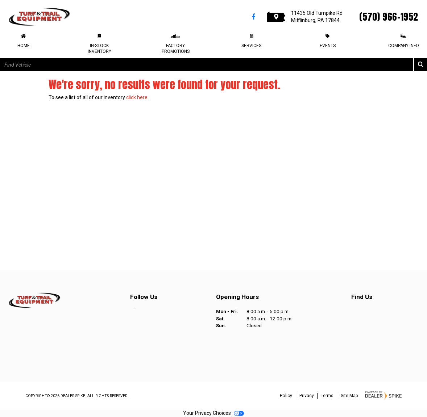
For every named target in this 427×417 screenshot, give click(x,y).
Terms (327, 395)
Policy (286, 395)
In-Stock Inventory (99, 48)
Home (23, 45)
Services (251, 45)
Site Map (349, 395)
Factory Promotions (176, 48)
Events (328, 45)
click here (137, 97)
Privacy (306, 395)
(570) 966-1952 (388, 17)
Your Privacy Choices (213, 413)
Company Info (403, 45)
